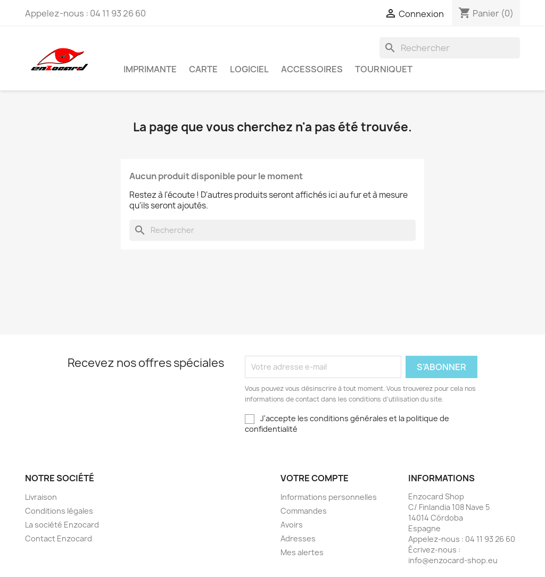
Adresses (298, 538)
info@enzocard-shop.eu (453, 560)
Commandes (303, 511)
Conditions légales (59, 511)
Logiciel (249, 69)
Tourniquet (383, 69)
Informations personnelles (328, 497)
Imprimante (150, 69)
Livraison (41, 497)
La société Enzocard (62, 525)
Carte (203, 69)
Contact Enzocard (58, 538)
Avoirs (291, 525)
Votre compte (314, 478)
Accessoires (312, 69)
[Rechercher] (449, 47)
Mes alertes (302, 552)
